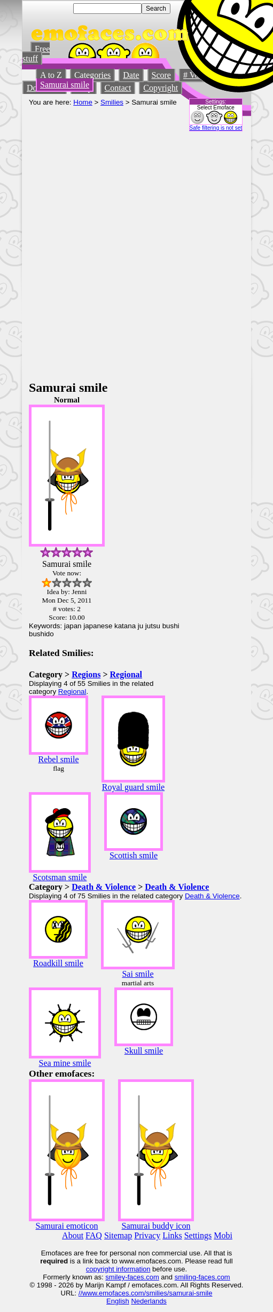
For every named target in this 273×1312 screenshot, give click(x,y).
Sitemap (118, 1235)
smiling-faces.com (202, 1277)
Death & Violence (104, 886)
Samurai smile (64, 84)
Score (161, 75)
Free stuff (36, 53)
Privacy (147, 1235)
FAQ (93, 1235)
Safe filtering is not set (216, 128)
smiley (115, 1277)
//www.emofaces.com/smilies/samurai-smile (146, 1293)
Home (82, 102)
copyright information (118, 1269)
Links (172, 1235)
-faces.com (142, 1277)
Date (131, 75)
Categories (92, 75)
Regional (126, 674)
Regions (86, 674)
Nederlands (149, 1301)
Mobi (223, 1235)
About (72, 1235)
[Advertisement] (122, 253)
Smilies (111, 102)
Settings (198, 1235)
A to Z (51, 75)
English (117, 1301)
